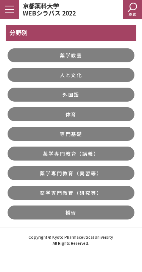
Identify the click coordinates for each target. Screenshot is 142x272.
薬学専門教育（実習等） (71, 173)
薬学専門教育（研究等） (71, 192)
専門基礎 (71, 134)
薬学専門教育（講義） (71, 153)
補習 (71, 212)
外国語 (71, 94)
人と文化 (71, 75)
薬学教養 (71, 55)
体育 (71, 114)
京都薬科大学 (49, 9)
